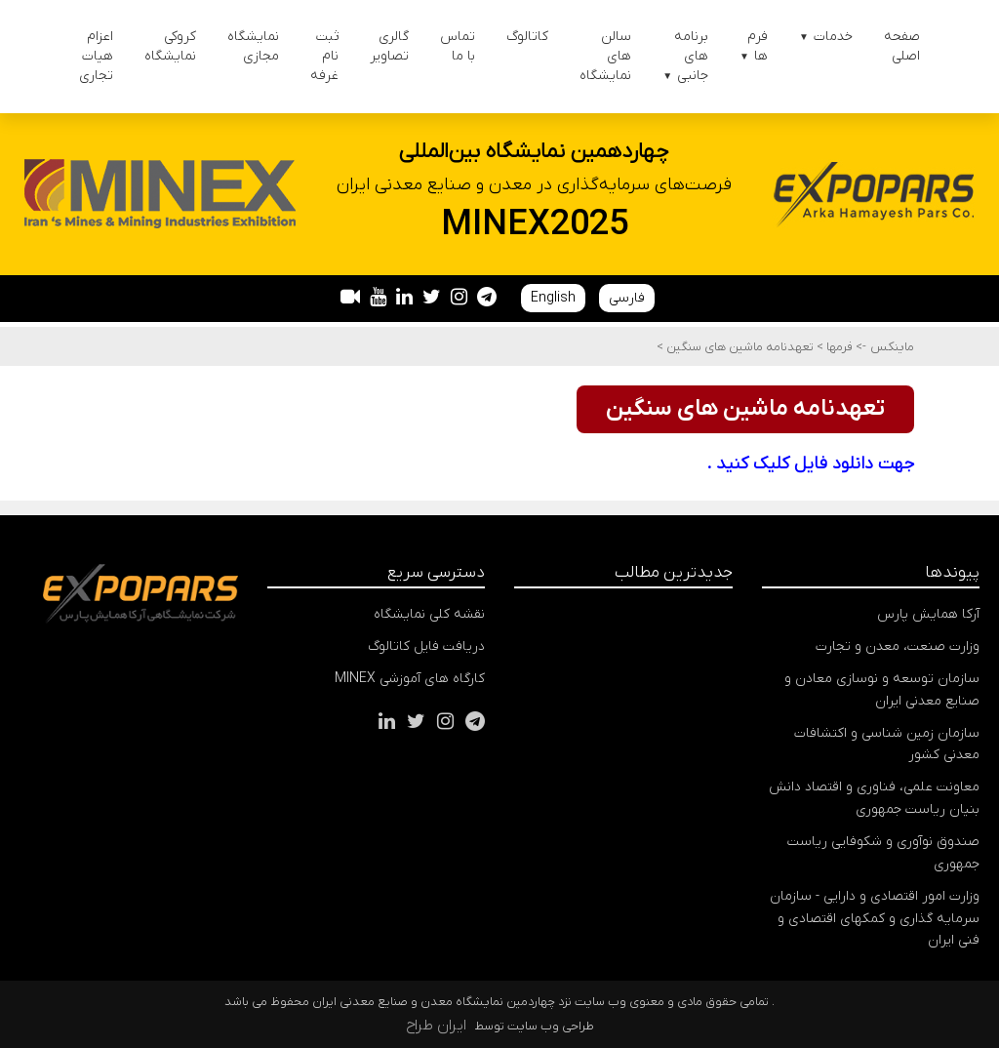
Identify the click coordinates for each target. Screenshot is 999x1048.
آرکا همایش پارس (928, 614)
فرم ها (753, 46)
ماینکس (892, 347)
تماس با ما (457, 46)
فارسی (627, 298)
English (553, 298)
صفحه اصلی (902, 46)
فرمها (838, 347)
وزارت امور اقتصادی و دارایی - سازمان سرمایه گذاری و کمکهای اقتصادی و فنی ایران (874, 918)
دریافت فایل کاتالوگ (426, 646)
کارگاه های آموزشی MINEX (410, 678)
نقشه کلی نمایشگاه (429, 614)
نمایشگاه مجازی (253, 46)
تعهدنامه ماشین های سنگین (738, 347)
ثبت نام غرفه (324, 56)
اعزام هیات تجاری (96, 56)
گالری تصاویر (389, 46)
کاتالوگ (527, 36)
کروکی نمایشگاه (170, 46)
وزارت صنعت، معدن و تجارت (897, 646)
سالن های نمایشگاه (605, 56)
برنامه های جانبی (685, 56)
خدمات (826, 36)
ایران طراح (436, 1025)
